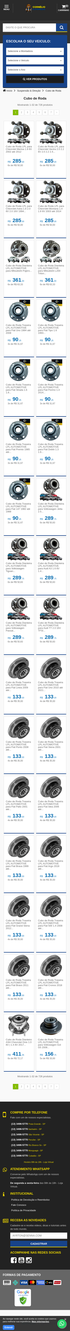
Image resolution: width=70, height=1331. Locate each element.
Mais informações (40, 1321)
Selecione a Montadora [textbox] (20, 51)
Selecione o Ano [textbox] (16, 69)
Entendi (8, 1327)
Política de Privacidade (23, 1210)
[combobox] (35, 51)
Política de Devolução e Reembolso (30, 1199)
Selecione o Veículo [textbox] (18, 60)
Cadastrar (38, 1243)
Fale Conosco (18, 1205)
